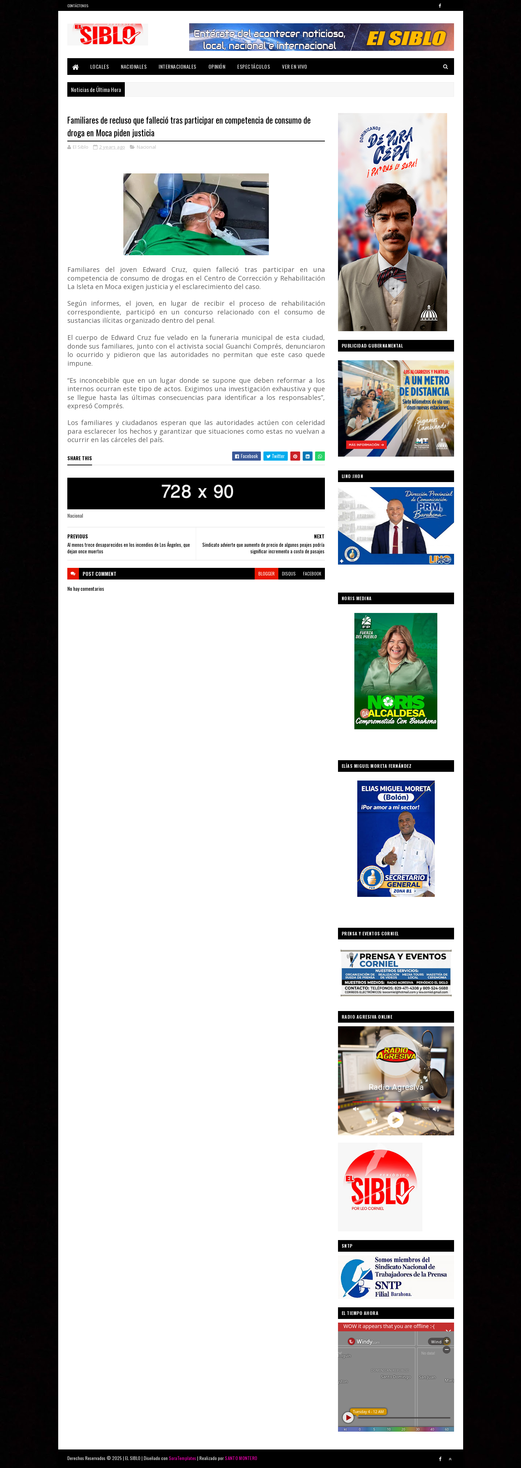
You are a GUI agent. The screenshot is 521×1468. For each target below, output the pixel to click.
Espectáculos (253, 66)
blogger (266, 573)
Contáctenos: (78, 5)
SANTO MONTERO (241, 1458)
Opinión (217, 66)
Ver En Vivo (294, 66)
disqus (289, 573)
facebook (312, 573)
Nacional (146, 147)
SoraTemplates (182, 1458)
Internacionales (177, 66)
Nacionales (134, 66)
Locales (99, 66)
